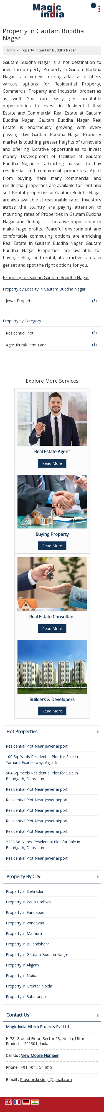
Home (11, 50)
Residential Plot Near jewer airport (37, 746)
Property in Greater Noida (29, 986)
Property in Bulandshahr (27, 944)
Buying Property (52, 534)
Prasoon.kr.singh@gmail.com (46, 1079)
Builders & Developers (52, 700)
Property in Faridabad (25, 912)
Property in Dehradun (25, 891)
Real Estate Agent (52, 452)
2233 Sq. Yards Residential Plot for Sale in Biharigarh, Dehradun (43, 844)
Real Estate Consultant (52, 617)
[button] (40, 1055)
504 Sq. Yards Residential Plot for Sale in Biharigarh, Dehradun (42, 775)
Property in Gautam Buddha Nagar (37, 954)
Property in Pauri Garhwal (29, 901)
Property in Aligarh (22, 965)
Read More (52, 463)
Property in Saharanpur (26, 996)
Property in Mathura (24, 933)
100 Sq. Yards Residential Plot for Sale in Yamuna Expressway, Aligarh (42, 759)
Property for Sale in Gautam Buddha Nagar (46, 278)
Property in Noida (21, 975)
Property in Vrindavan (25, 923)
